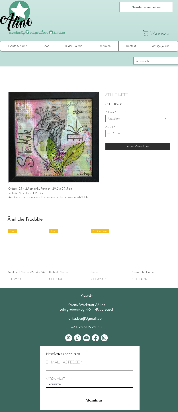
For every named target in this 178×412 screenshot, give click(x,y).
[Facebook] (95, 337)
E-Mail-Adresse (63, 362)
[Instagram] (104, 337)
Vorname (55, 379)
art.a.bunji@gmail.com (86, 318)
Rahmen (110, 112)
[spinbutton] (114, 133)
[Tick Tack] (77, 337)
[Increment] (119, 133)
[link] (160, 33)
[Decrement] (108, 133)
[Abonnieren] (86, 400)
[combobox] (137, 118)
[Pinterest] (68, 337)
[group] (89, 257)
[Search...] (155, 60)
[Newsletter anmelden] (146, 7)
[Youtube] (86, 337)
